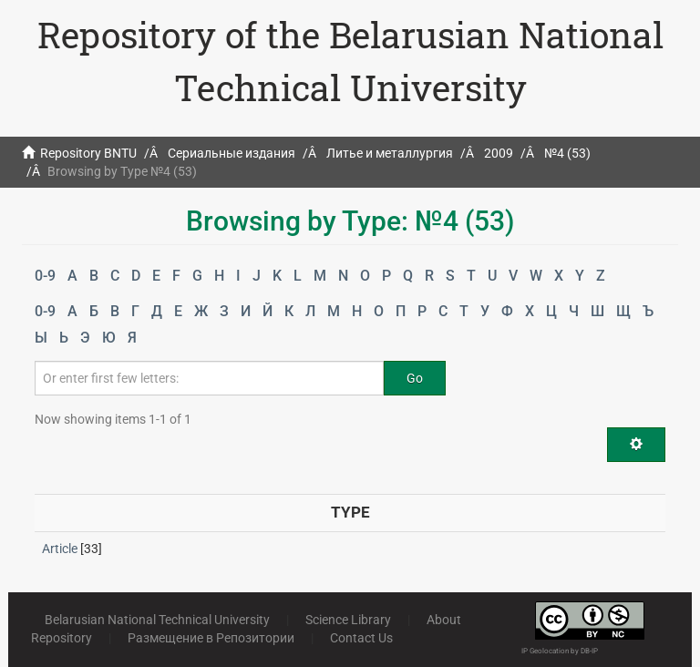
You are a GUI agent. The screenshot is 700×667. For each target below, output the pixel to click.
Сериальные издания (231, 153)
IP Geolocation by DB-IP (559, 651)
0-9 (45, 275)
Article (59, 548)
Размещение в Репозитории (211, 638)
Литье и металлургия (389, 153)
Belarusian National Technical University (157, 619)
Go (415, 378)
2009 (498, 153)
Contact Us (361, 638)
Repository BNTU (88, 153)
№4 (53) (567, 153)
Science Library (348, 619)
